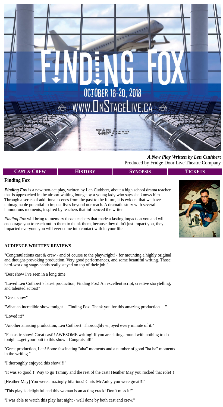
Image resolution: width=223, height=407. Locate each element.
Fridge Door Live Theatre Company (185, 162)
